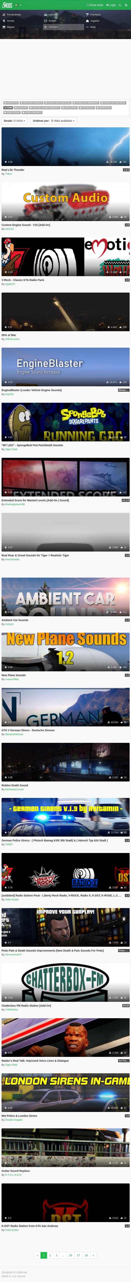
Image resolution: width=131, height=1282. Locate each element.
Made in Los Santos (13, 1276)
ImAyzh (9, 624)
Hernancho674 (13, 954)
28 (86, 1255)
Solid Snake (12, 899)
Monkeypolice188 (15, 504)
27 (78, 1255)
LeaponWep (12, 679)
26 (70, 1255)
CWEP (9, 844)
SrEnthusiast (12, 339)
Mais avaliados (53, 120)
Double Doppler (14, 1119)
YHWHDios (11, 1009)
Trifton (8, 173)
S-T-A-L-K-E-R (13, 1174)
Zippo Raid (11, 449)
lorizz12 (9, 228)
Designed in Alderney (14, 1272)
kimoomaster (12, 559)
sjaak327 (10, 284)
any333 (9, 394)
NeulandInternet (14, 734)
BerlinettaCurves (14, 789)
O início (14, 120)
